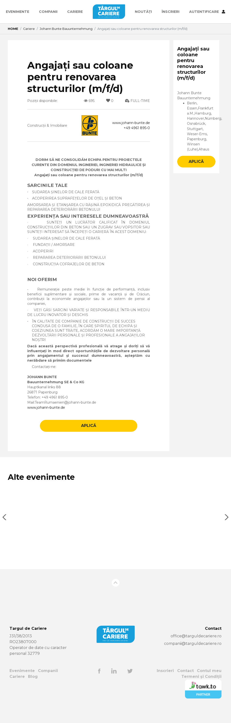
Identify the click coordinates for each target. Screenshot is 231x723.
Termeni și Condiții (201, 691)
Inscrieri (165, 685)
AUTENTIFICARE (207, 11)
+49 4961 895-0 (135, 129)
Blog (33, 691)
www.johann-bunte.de (128, 123)
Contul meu (209, 685)
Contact (185, 685)
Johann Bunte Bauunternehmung (66, 29)
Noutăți (143, 11)
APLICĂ (88, 440)
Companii (48, 11)
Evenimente (17, 11)
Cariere (75, 11)
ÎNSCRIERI (170, 11)
